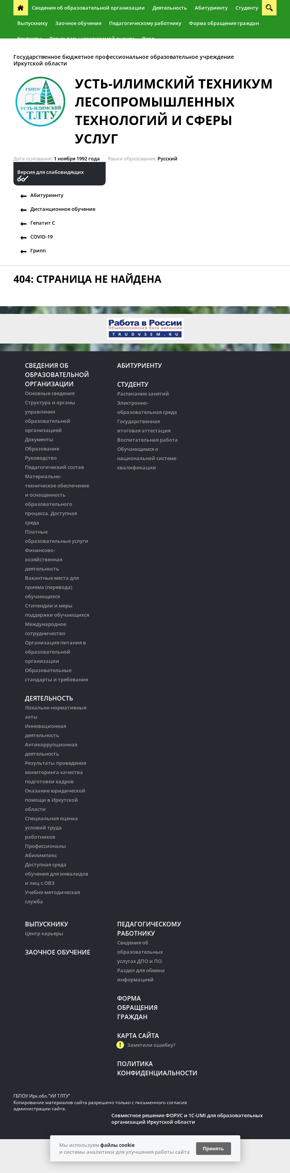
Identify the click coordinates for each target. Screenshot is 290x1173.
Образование (42, 448)
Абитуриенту (211, 7)
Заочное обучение (78, 23)
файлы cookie (117, 1144)
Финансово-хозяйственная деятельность (43, 559)
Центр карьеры (44, 933)
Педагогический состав (54, 467)
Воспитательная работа (147, 439)
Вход (148, 38)
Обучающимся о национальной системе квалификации (146, 458)
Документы (39, 439)
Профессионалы (45, 846)
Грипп (38, 250)
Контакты (29, 38)
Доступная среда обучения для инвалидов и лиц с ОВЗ (56, 873)
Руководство (41, 457)
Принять (213, 1148)
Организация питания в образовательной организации (55, 651)
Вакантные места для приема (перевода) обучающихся (52, 587)
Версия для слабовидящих (50, 172)
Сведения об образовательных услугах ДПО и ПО (140, 951)
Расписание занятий (143, 393)
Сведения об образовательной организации (88, 7)
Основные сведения (50, 393)
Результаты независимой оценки (92, 38)
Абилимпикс (41, 855)
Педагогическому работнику (145, 23)
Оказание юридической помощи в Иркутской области (55, 800)
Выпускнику (32, 23)
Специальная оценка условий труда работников (51, 827)
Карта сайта (138, 1035)
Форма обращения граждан (224, 23)
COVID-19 (41, 236)
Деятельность (169, 7)
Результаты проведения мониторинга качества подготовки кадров (55, 772)
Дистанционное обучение (62, 208)
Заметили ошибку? (151, 1044)
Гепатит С (42, 222)
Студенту (246, 7)
